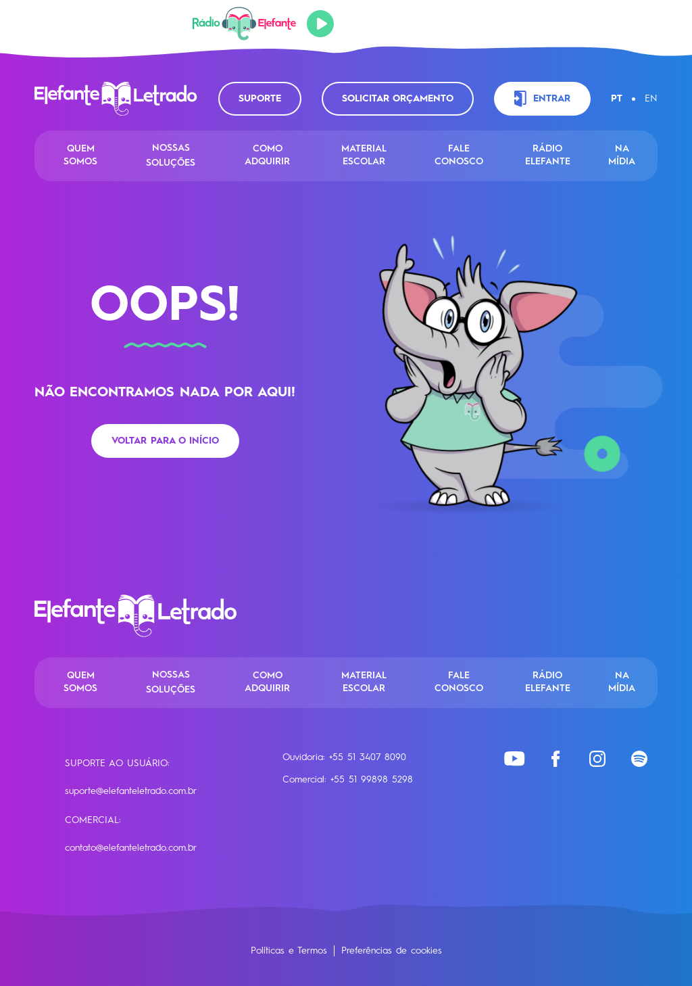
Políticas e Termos (289, 951)
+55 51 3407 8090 (367, 757)
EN (651, 98)
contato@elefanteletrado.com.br (131, 848)
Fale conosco (459, 155)
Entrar (542, 99)
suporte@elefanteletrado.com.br (131, 791)
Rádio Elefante (547, 155)
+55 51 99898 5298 (371, 779)
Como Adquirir (267, 155)
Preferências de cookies (391, 951)
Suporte (260, 98)
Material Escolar (364, 155)
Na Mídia (621, 155)
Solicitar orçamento (397, 98)
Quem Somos (80, 155)
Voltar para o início (165, 441)
